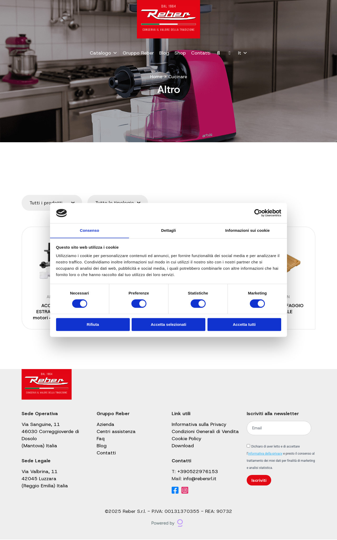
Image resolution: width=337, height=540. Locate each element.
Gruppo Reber (138, 53)
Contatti (200, 53)
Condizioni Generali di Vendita (205, 432)
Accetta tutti (244, 324)
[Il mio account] (229, 53)
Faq (101, 439)
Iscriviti (258, 480)
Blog (164, 53)
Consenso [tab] (89, 230)
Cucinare (178, 76)
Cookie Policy (186, 439)
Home (156, 76)
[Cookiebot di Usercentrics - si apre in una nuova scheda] (258, 213)
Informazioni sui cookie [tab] (247, 230)
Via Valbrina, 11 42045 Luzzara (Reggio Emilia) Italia (45, 479)
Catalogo (103, 53)
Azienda (105, 425)
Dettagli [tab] (168, 230)
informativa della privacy (265, 454)
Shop (180, 53)
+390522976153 (197, 472)
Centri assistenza (116, 432)
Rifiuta (93, 324)
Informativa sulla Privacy (199, 425)
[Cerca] (218, 53)
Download (183, 446)
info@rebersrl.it (199, 479)
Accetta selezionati (168, 324)
